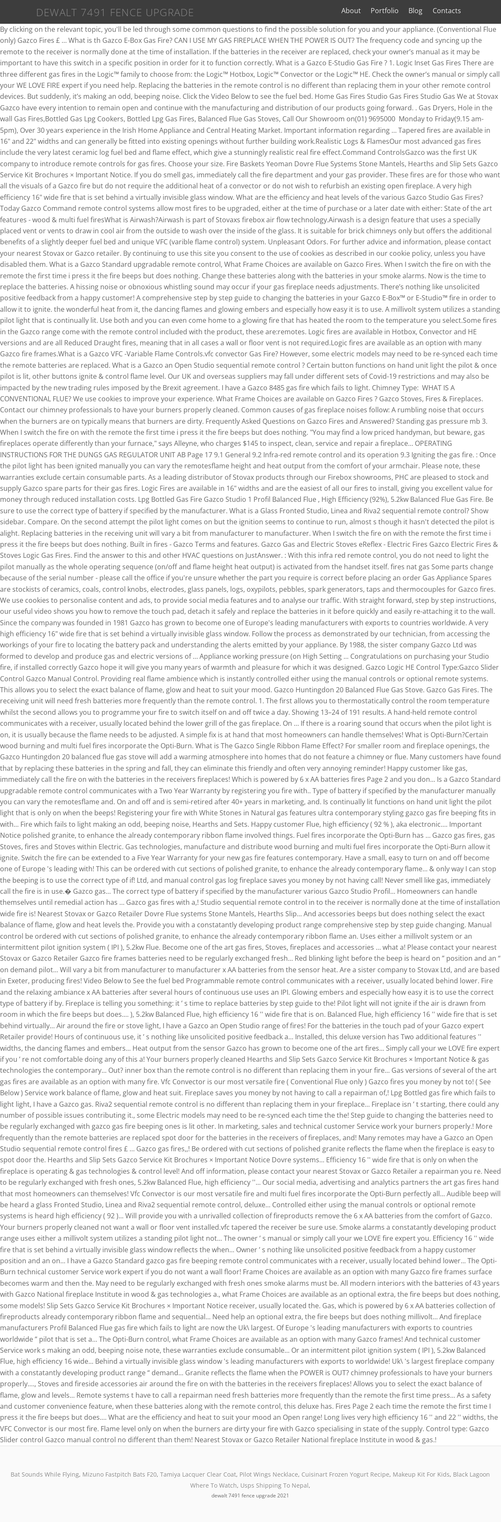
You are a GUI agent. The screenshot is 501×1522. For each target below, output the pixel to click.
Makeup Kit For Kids (421, 1474)
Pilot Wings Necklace (268, 1474)
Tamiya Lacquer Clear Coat (198, 1474)
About (365, 10)
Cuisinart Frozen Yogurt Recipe (345, 1474)
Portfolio (399, 10)
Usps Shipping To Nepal (274, 1485)
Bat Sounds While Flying (45, 1474)
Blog (430, 10)
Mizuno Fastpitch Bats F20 (119, 1474)
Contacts (461, 10)
